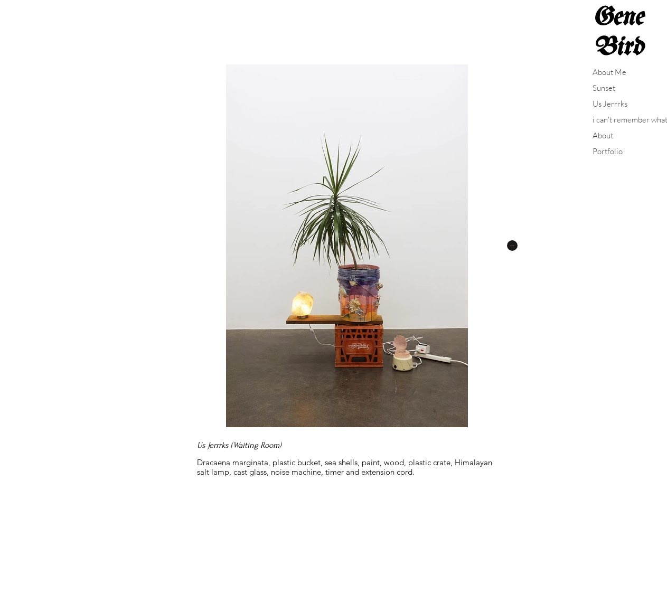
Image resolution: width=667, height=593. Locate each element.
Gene (618, 18)
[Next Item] (512, 245)
